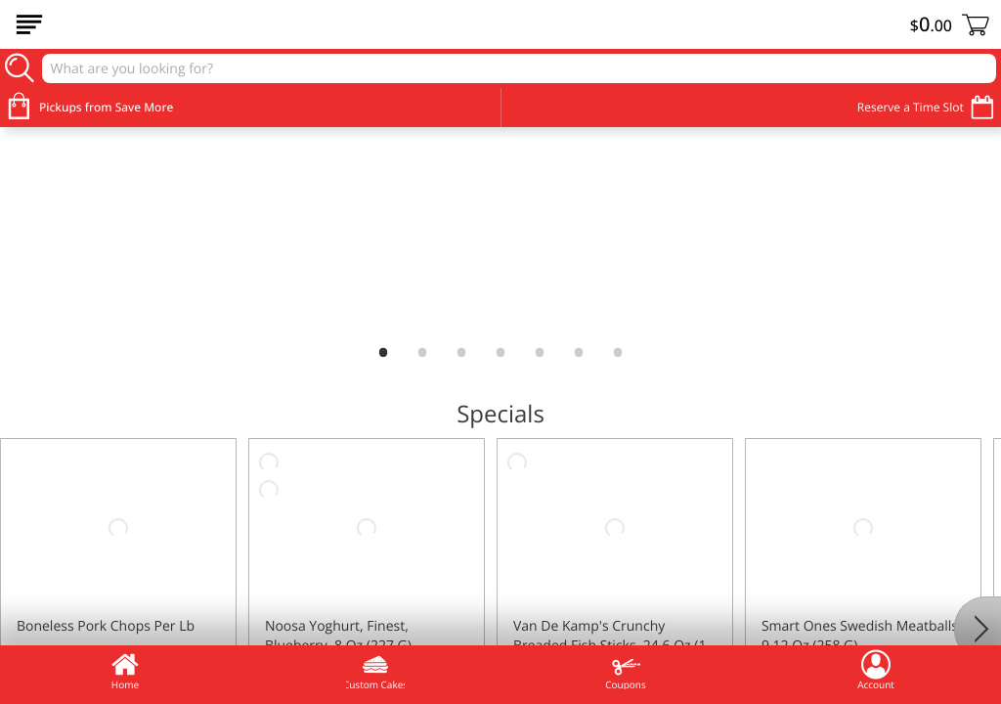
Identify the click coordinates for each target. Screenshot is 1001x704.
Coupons (625, 669)
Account (875, 669)
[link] (500, 232)
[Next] (977, 628)
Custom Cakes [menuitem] (375, 669)
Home (125, 669)
